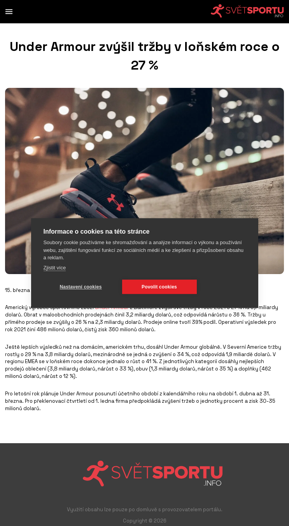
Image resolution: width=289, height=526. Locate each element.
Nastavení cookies (81, 287)
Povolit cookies (159, 287)
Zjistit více (54, 268)
